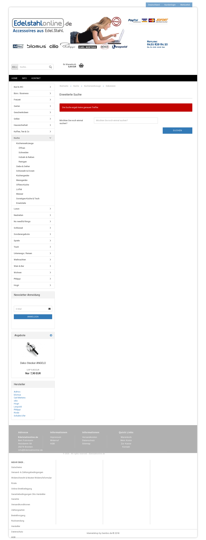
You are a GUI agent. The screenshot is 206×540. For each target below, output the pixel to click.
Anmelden (33, 317)
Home (14, 78)
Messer (19, 194)
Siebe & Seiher (23, 166)
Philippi (17, 279)
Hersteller (15, 526)
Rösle (16, 412)
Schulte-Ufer (19, 416)
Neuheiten (18, 215)
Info (24, 78)
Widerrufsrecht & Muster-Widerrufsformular (31, 478)
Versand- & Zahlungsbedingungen (27, 472)
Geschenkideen (21, 112)
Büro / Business (21, 93)
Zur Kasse (126, 444)
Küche (17, 138)
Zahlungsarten (18, 510)
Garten (17, 106)
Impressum (55, 437)
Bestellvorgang (18, 515)
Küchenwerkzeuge (24, 143)
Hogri (16, 285)
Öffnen (22, 148)
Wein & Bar (19, 266)
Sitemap (86, 444)
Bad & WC (18, 87)
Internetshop (92, 533)
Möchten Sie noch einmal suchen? (71, 122)
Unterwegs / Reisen (23, 253)
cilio (16, 401)
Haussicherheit (21, 125)
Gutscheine (16, 467)
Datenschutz (88, 440)
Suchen (177, 130)
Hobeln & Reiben (26, 157)
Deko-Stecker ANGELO (33, 363)
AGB (52, 444)
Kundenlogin (170, 5)
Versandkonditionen (20, 504)
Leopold (18, 406)
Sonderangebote (22, 234)
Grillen (17, 119)
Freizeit (17, 99)
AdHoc (17, 392)
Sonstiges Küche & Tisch (27, 198)
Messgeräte (21, 180)
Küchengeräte (22, 175)
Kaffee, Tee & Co (21, 131)
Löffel (19, 189)
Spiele (17, 240)
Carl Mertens (19, 397)
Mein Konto (126, 440)
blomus (17, 395)
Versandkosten (89, 437)
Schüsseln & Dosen (25, 171)
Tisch (16, 247)
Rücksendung (17, 521)
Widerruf (54, 440)
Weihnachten (20, 259)
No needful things (22, 221)
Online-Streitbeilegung (21, 488)
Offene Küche (22, 184)
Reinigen (23, 161)
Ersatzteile (21, 203)
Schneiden (23, 152)
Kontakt (36, 78)
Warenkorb (126, 437)
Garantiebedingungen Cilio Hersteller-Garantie (28, 496)
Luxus (16, 208)
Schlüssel (18, 228)
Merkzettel (185, 5)
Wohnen (18, 272)
